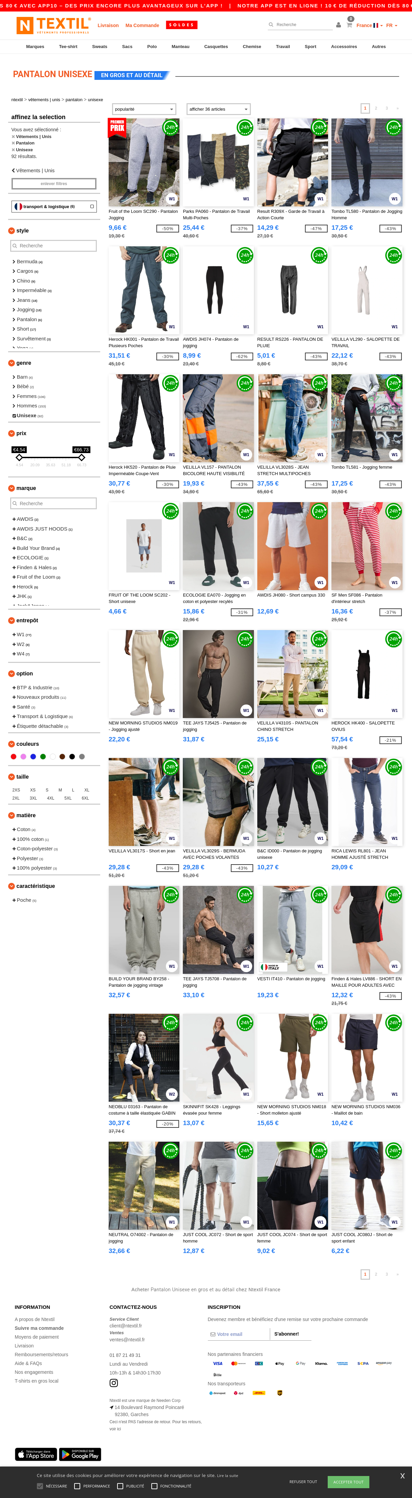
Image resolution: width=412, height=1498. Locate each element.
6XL (85, 795)
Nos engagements (34, 1369)
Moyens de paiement (37, 1334)
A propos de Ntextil (35, 1317)
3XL (33, 795)
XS (33, 787)
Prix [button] (21, 431)
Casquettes (216, 46)
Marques (35, 46)
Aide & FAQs (28, 1361)
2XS (16, 787)
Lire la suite (227, 1475)
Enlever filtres (54, 181)
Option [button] (25, 671)
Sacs (127, 46)
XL (86, 787)
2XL (16, 795)
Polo (152, 46)
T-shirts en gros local (37, 1378)
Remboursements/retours (41, 1352)
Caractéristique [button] (36, 884)
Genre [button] (24, 360)
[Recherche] (298, 25)
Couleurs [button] (28, 741)
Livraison (108, 25)
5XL (67, 795)
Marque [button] (26, 486)
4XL (50, 795)
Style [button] (23, 228)
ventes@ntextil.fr (127, 1337)
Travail (283, 46)
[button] (339, 25)
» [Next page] (397, 106)
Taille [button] (23, 774)
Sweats (99, 46)
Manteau (181, 46)
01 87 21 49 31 (125, 1353)
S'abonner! (286, 1331)
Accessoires (344, 46)
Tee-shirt (68, 46)
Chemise (252, 46)
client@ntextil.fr (126, 1323)
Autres (379, 46)
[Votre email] (239, 1332)
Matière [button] (26, 813)
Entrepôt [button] (27, 618)
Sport (310, 46)
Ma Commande (142, 25)
